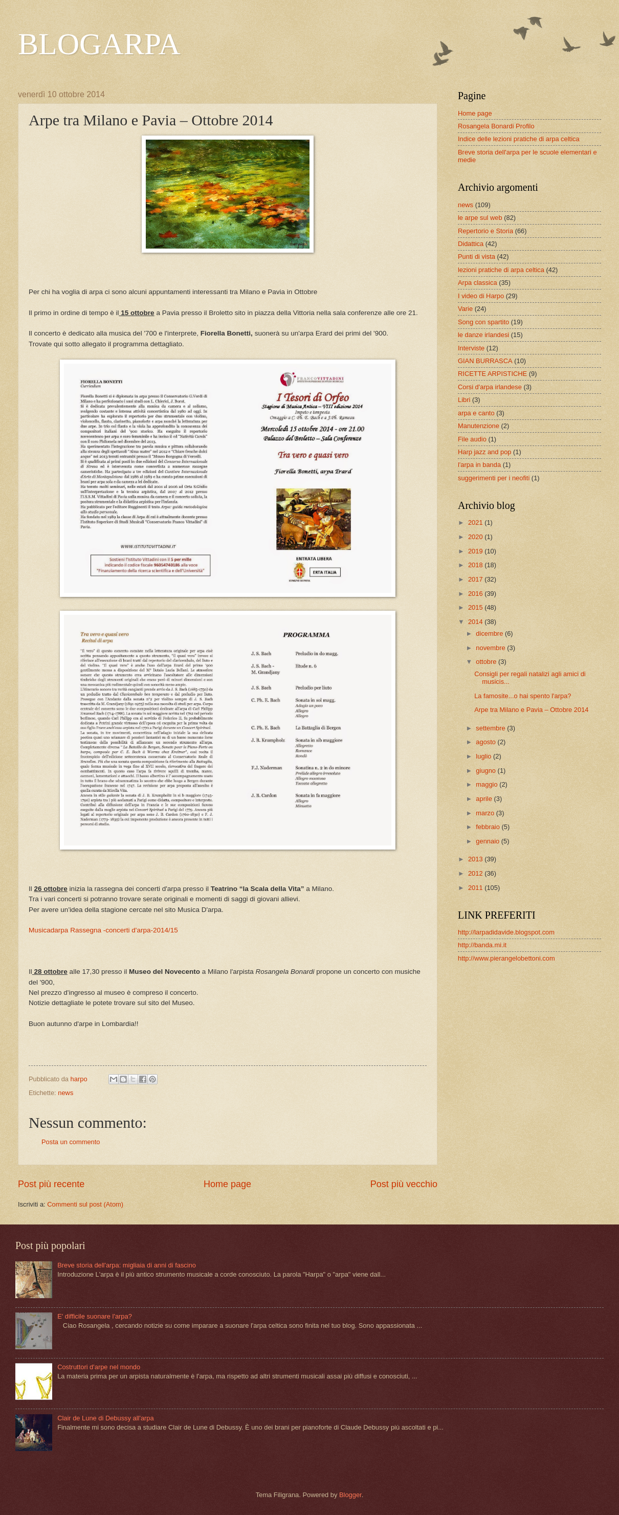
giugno (486, 770)
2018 (476, 565)
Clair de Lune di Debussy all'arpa (105, 1418)
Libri (464, 400)
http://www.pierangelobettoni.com (506, 958)
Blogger (350, 1495)
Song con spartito (483, 322)
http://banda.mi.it (482, 945)
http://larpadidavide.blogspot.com (506, 932)
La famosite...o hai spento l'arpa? (522, 696)
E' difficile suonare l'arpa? (94, 1316)
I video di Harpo (481, 296)
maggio (487, 784)
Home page (227, 1184)
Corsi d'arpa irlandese (490, 387)
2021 (476, 522)
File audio (472, 439)
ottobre (487, 661)
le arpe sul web (480, 217)
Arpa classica (477, 282)
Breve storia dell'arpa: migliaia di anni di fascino (126, 1265)
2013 (476, 859)
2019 (476, 551)
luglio (484, 756)
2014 (476, 622)
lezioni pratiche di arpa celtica (501, 270)
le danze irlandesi (483, 335)
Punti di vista (476, 256)
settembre (491, 728)
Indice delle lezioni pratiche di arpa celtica (519, 139)
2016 (476, 593)
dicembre (490, 633)
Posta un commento (70, 1142)
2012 (476, 873)
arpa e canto (476, 413)
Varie (465, 309)
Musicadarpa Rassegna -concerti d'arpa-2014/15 (103, 930)
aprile (485, 799)
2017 (476, 579)
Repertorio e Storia (485, 231)
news (65, 1093)
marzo (486, 813)
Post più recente (51, 1184)
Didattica (470, 244)
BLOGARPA (99, 44)
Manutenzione (478, 426)
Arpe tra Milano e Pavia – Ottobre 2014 (531, 710)
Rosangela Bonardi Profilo (496, 126)
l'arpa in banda (479, 465)
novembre (491, 648)
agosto (486, 742)
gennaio (488, 841)
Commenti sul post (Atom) (85, 1204)
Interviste (471, 348)
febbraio (488, 827)
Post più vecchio (403, 1184)
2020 (476, 537)
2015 (476, 607)
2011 (476, 888)
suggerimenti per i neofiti (493, 478)
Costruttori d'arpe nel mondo (98, 1367)
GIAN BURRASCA (485, 361)
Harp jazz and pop (485, 452)
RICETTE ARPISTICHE (492, 373)
